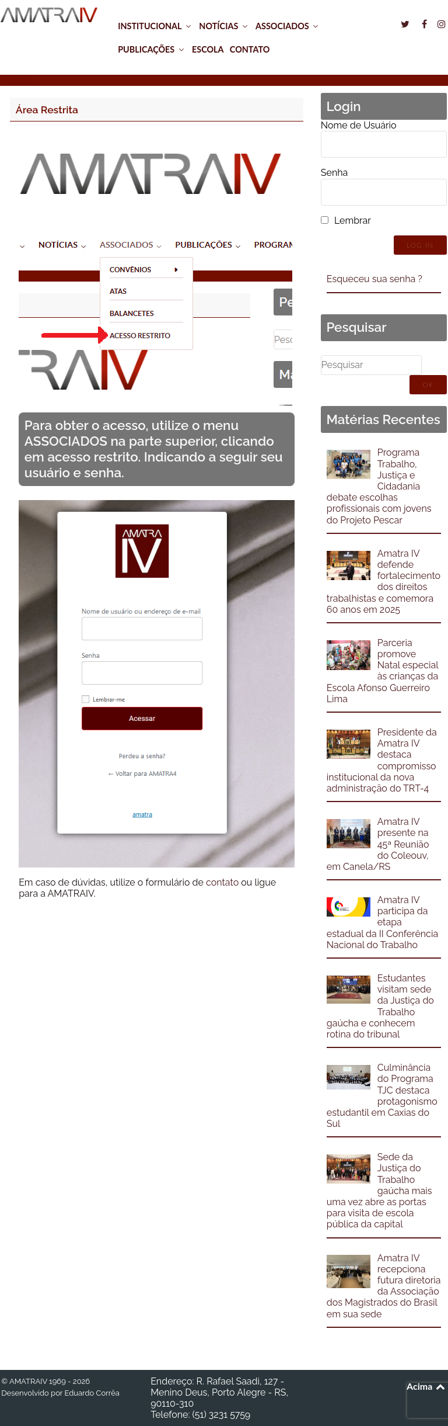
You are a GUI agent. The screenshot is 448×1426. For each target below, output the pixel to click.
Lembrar (352, 220)
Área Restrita (47, 109)
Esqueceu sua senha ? (374, 278)
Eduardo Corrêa (91, 1393)
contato (222, 882)
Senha (334, 172)
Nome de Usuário (359, 125)
